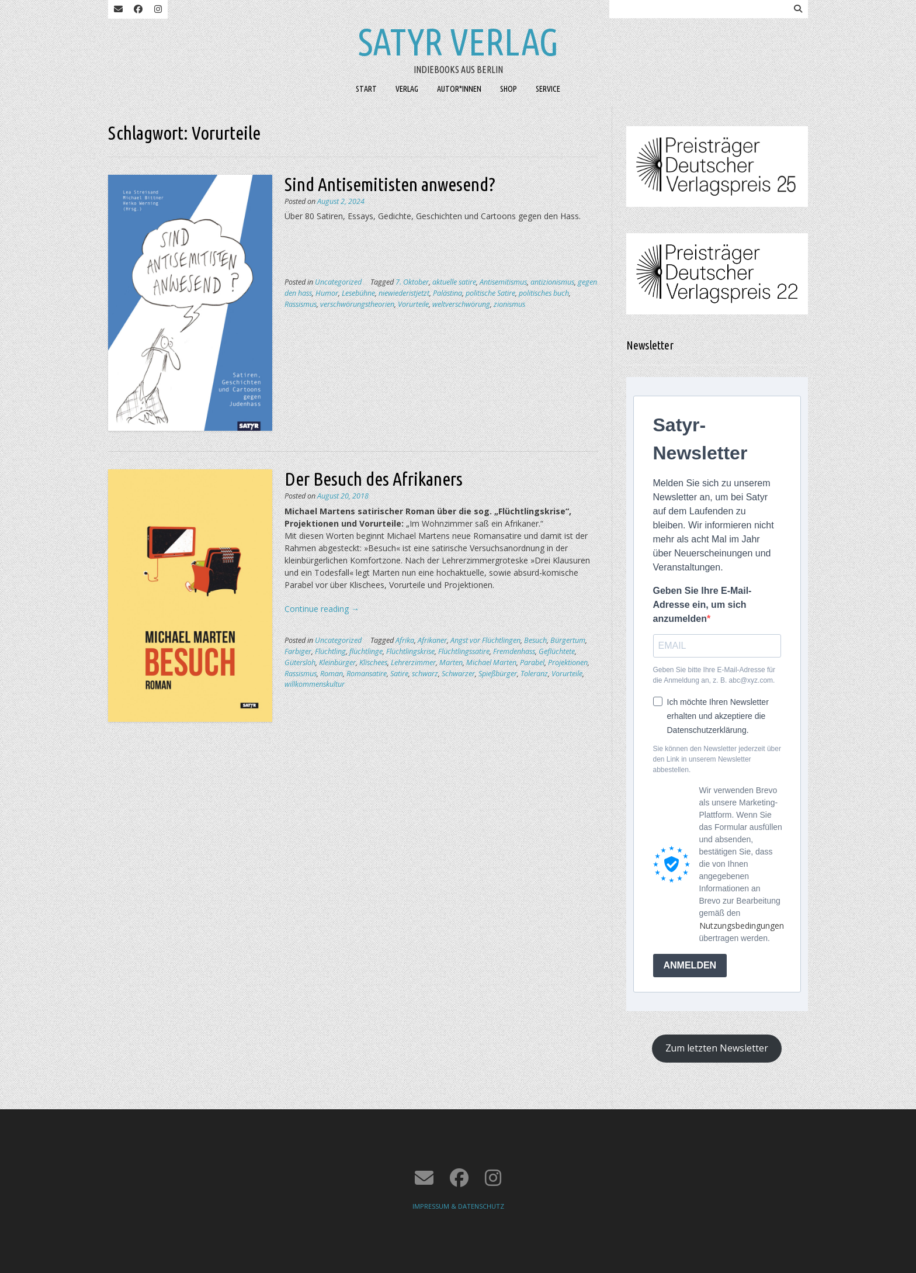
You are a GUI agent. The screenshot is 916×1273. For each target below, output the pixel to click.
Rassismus (300, 304)
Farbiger (297, 651)
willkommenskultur (314, 684)
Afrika (404, 640)
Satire (399, 674)
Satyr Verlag (458, 41)
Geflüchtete (557, 651)
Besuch (535, 640)
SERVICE (548, 89)
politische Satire (490, 293)
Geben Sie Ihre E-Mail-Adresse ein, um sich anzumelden (702, 605)
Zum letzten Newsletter (716, 1048)
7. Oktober (412, 282)
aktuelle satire (454, 282)
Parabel (532, 662)
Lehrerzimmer (413, 662)
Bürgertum (567, 640)
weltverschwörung (461, 304)
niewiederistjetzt (404, 293)
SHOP (508, 89)
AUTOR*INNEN (459, 89)
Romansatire (366, 674)
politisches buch (544, 293)
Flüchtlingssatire (464, 651)
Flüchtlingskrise (410, 651)
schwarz (425, 674)
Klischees (373, 662)
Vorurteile (413, 304)
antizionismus (552, 282)
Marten (451, 662)
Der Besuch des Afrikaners (373, 478)
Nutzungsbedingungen (741, 925)
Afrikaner (432, 640)
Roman (331, 674)
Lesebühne (358, 293)
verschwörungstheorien (357, 304)
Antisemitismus (503, 282)
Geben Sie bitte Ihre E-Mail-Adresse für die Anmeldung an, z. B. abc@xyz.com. (714, 675)
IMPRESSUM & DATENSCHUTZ (458, 1206)
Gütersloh (299, 662)
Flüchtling (330, 651)
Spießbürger (497, 674)
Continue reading (321, 608)
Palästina (447, 293)
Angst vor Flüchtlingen (485, 640)
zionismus (509, 304)
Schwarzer (458, 674)
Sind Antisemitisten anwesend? (389, 184)
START (366, 89)
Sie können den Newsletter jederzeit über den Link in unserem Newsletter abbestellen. (717, 759)
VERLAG (406, 89)
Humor (326, 293)
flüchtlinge (366, 651)
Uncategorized (338, 282)
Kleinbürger (337, 662)
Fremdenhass (514, 651)
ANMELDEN (690, 965)
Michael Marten (491, 662)
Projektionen (568, 662)
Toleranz (534, 674)
